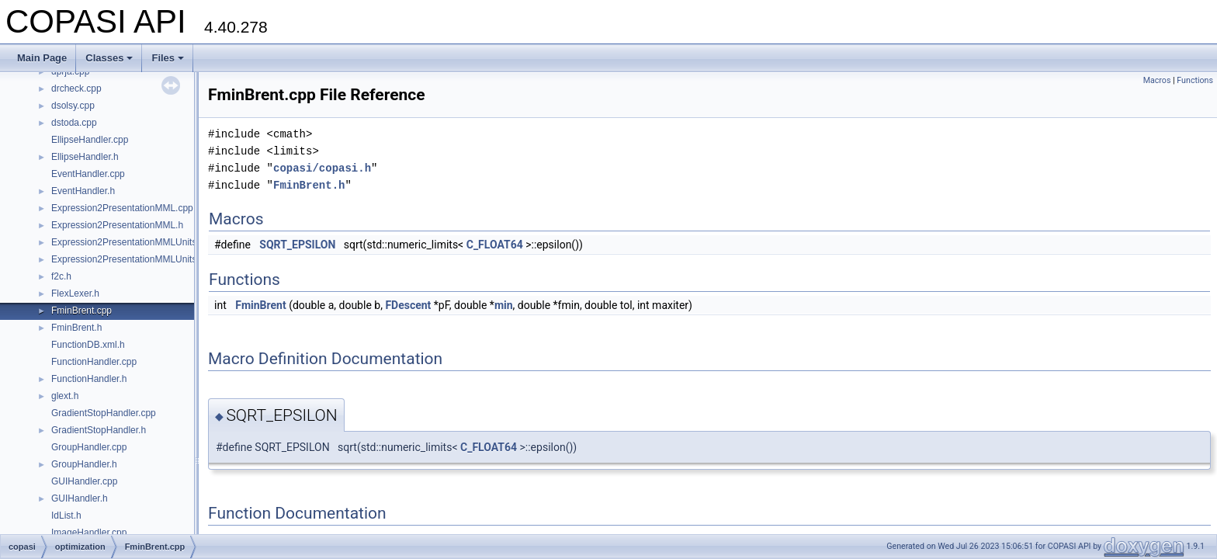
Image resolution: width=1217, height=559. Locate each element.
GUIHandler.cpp (84, 481)
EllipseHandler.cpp (89, 139)
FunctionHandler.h (89, 378)
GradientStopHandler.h (98, 430)
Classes (109, 58)
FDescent (408, 305)
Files (167, 58)
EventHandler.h (83, 191)
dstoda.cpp (74, 122)
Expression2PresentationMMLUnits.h (127, 259)
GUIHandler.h (79, 498)
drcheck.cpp (76, 88)
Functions (1195, 80)
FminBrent (260, 305)
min (503, 305)
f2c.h (61, 276)
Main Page (42, 58)
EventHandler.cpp (88, 173)
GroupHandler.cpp (89, 447)
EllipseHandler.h (85, 156)
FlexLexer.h (75, 293)
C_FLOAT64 (494, 244)
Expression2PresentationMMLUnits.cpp (132, 242)
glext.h (64, 396)
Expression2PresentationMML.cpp (122, 208)
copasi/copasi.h (322, 168)
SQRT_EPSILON (297, 244)
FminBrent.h (76, 327)
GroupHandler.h (84, 464)
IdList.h (66, 515)
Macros (1157, 80)
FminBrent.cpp (81, 310)
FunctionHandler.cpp (94, 361)
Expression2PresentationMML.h (117, 225)
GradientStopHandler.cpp (103, 413)
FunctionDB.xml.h (88, 344)
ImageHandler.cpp (89, 532)
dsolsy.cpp (73, 105)
